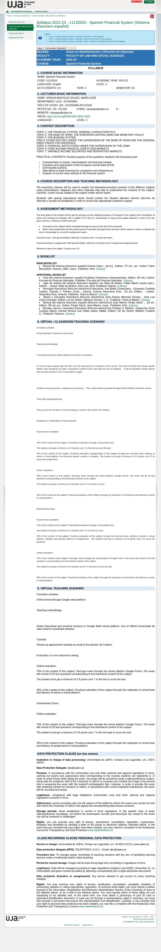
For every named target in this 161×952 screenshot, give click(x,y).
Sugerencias (149, 922)
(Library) (100, 269)
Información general (22, 11)
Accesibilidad (128, 922)
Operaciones (41, 11)
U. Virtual (149, 2)
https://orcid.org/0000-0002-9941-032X (68, 116)
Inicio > (9, 16)
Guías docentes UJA (17, 22)
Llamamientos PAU (16, 38)
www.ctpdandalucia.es (100, 830)
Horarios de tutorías (16, 33)
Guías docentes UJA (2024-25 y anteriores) (21, 28)
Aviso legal (139, 922)
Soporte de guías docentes (143, 919)
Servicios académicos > (22, 16)
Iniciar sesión (136, 2)
